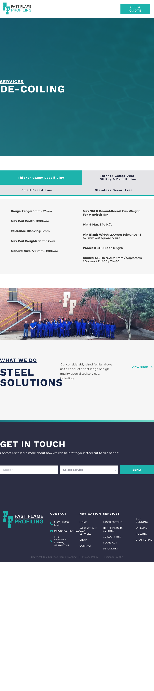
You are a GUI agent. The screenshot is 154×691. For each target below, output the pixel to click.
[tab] (41, 177)
